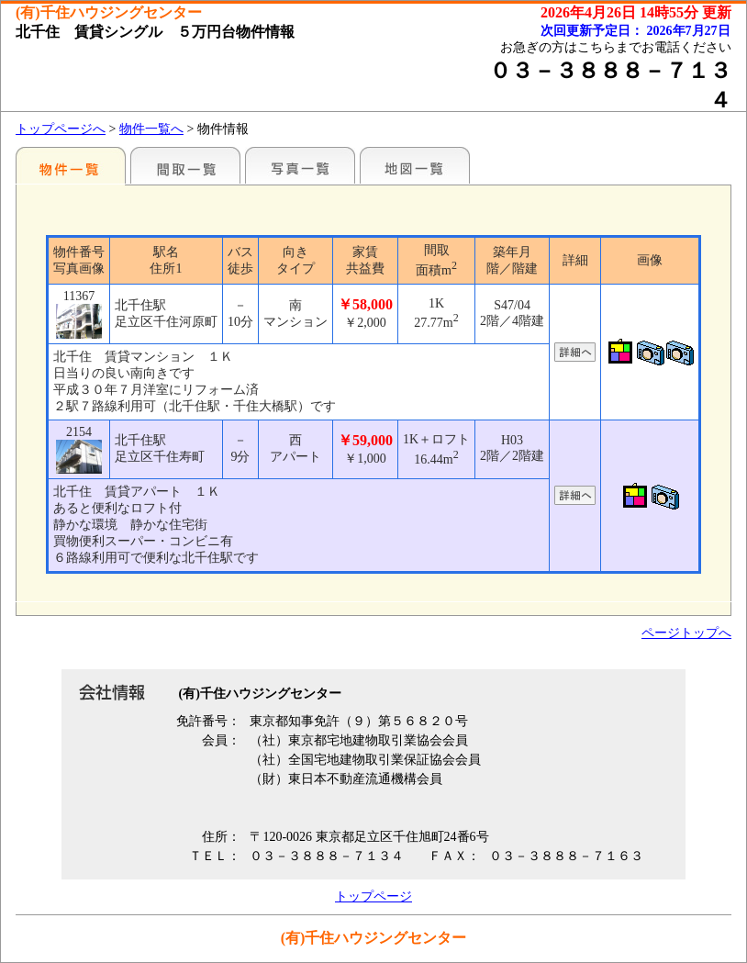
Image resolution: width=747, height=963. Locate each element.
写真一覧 (300, 165)
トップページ (373, 896)
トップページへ (61, 129)
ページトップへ (686, 633)
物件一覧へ (151, 129)
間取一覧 (185, 165)
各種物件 (71, 165)
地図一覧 (415, 165)
